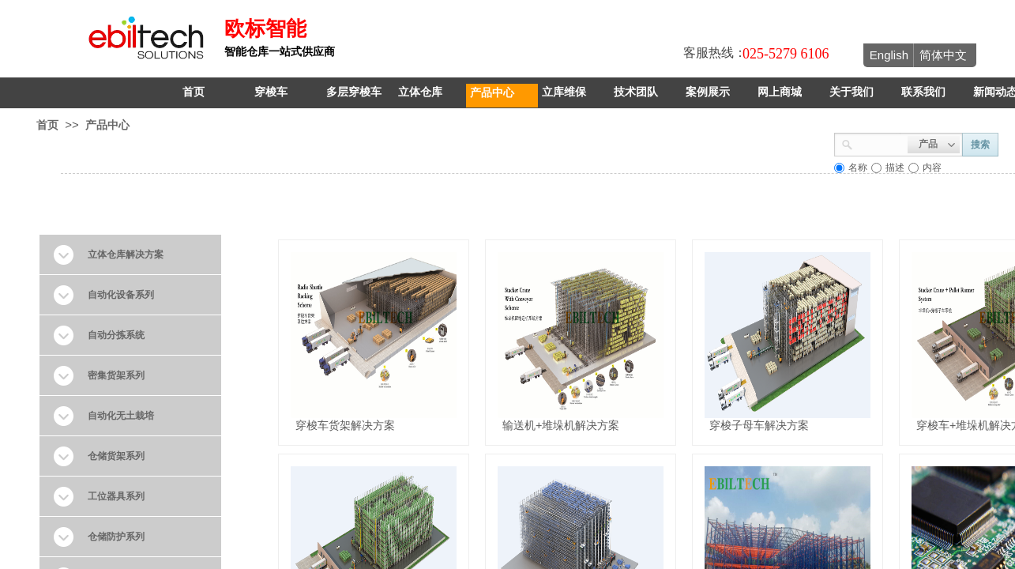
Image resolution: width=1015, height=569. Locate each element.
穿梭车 (271, 92)
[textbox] (880, 143)
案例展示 (708, 92)
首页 (193, 92)
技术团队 (636, 92)
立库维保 (564, 92)
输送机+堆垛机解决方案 (560, 425)
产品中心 (492, 92)
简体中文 (943, 55)
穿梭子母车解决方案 (759, 425)
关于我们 (851, 92)
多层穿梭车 (354, 92)
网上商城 (779, 92)
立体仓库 (420, 92)
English (889, 55)
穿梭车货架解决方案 (345, 425)
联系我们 (923, 92)
